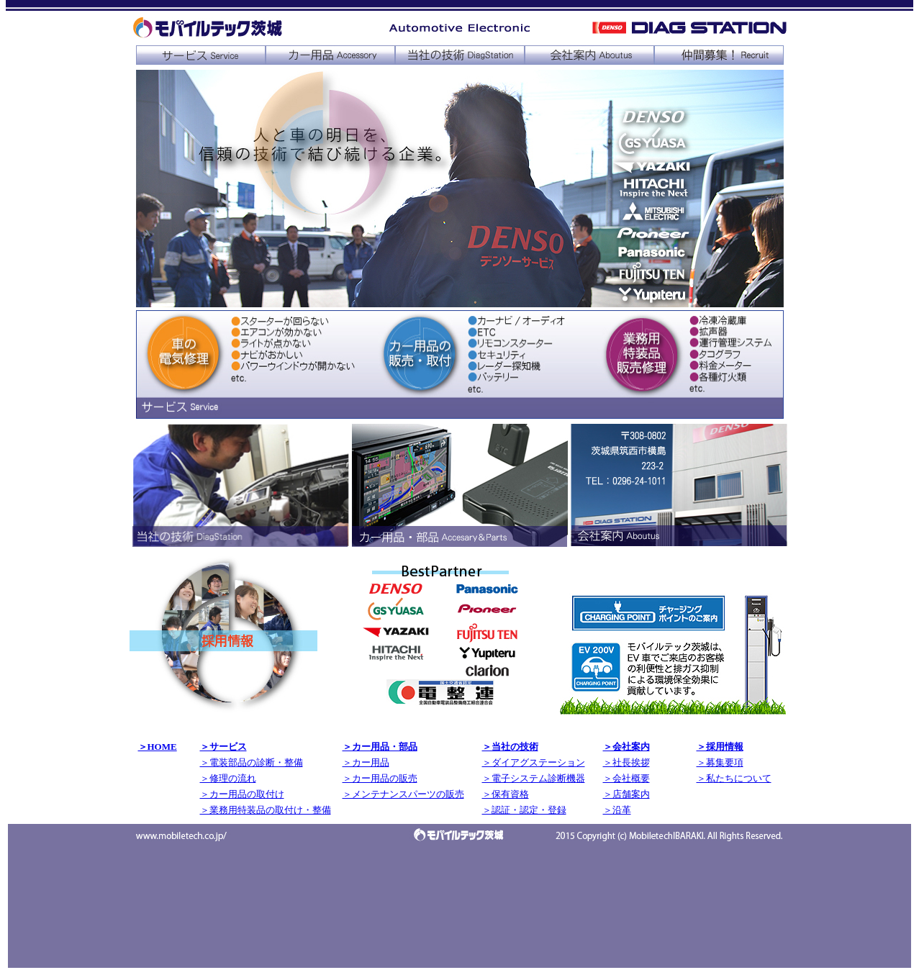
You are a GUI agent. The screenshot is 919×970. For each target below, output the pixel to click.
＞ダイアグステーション (533, 762)
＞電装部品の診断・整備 (251, 762)
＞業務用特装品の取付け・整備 (265, 809)
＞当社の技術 (510, 746)
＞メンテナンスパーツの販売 (403, 794)
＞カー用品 (366, 762)
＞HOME (157, 746)
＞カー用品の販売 (380, 778)
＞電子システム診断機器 (533, 778)
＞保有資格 (505, 794)
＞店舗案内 (626, 794)
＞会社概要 (626, 778)
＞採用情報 (720, 746)
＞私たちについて (734, 778)
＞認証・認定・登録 (524, 809)
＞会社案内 (626, 746)
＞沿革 (617, 809)
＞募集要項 (720, 762)
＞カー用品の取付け (242, 794)
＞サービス (223, 746)
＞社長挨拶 (626, 762)
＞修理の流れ (228, 778)
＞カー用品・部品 (380, 746)
